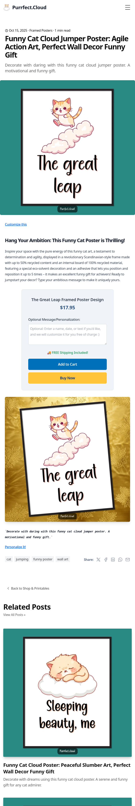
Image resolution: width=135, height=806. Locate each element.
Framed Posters (40, 30)
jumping (22, 559)
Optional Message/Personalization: (54, 319)
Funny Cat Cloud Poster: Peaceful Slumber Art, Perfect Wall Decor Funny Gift (66, 768)
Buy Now (67, 377)
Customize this (16, 224)
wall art (62, 559)
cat (9, 559)
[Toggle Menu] (128, 7)
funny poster (42, 559)
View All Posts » (14, 614)
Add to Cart (67, 364)
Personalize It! (15, 547)
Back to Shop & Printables (27, 588)
